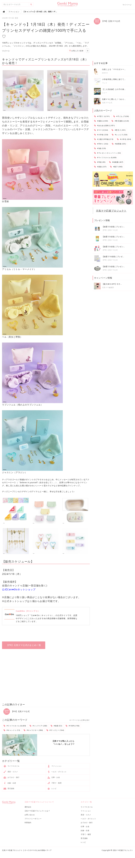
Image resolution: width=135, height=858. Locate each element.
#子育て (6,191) (102, 116)
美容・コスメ (11, 772)
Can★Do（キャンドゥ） (28, 611)
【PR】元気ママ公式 (16, 711)
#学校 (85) (99, 162)
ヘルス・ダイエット (57, 772)
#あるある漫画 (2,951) (104, 125)
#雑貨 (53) (56, 726)
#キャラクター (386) (33, 730)
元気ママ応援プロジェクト (111, 210)
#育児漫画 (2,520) (120, 121)
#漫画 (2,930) (101, 121)
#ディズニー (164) (55, 730)
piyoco (105, 73)
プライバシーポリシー (33, 818)
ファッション (54, 766)
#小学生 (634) (124, 139)
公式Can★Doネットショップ (19, 589)
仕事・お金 (53, 777)
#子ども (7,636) (121, 116)
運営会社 (28, 807)
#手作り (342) (101, 144)
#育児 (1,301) (118, 130)
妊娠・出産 (10, 783)
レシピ (51, 788)
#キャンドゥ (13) (12, 730)
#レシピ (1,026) (119, 135)
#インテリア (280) (38, 726)
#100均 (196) (72, 726)
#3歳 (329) (100, 148)
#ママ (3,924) (101, 130)
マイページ (127, 4)
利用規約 (28, 822)
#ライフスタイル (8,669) (15, 726)
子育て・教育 (54, 783)
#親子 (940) (116, 167)
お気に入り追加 (76, 51)
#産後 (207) (100, 167)
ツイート (6, 51)
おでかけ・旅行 (11, 777)
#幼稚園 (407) (116, 162)
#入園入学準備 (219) (103, 139)
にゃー (104, 93)
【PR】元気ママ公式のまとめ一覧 (23, 645)
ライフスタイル (11, 766)
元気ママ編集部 (108, 287)
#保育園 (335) (119, 144)
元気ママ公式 (107, 102)
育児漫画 (9, 788)
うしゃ (104, 83)
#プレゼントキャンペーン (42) (107, 153)
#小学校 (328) (101, 135)
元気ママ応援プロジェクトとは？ (37, 811)
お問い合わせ (30, 815)
